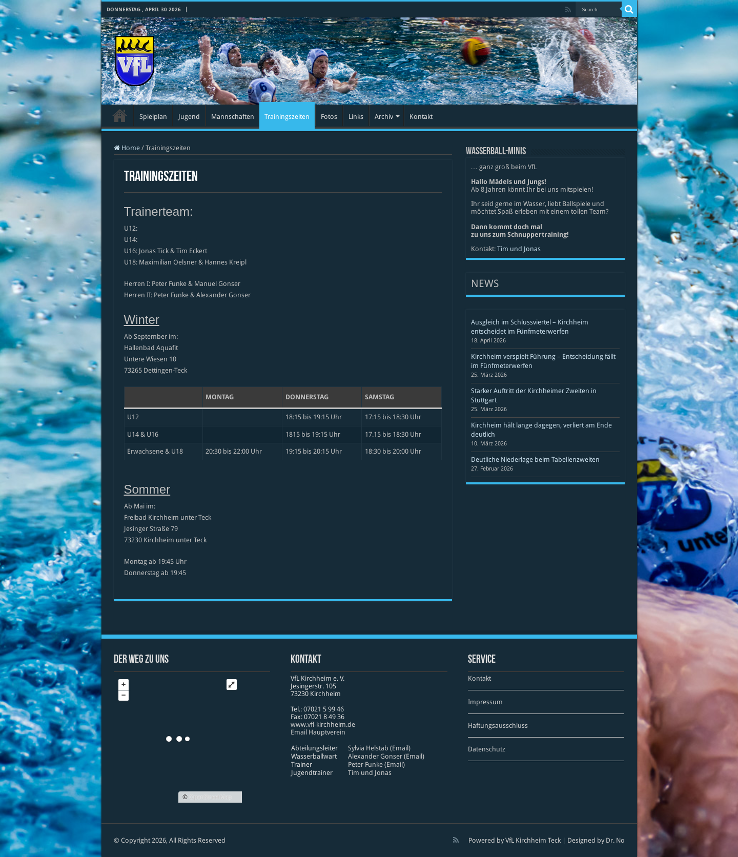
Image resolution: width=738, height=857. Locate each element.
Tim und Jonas (519, 249)
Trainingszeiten (287, 116)
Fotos (329, 116)
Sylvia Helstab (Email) (379, 748)
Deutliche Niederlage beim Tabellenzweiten (535, 459)
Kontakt (421, 116)
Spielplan (153, 116)
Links (355, 116)
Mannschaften (232, 116)
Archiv (384, 116)
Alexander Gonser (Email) (386, 756)
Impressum (485, 702)
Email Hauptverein (318, 732)
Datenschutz (486, 749)
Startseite (120, 115)
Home (127, 148)
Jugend (189, 116)
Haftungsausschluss (498, 725)
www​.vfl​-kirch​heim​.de (323, 724)
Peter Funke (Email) (376, 764)
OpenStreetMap (210, 797)
